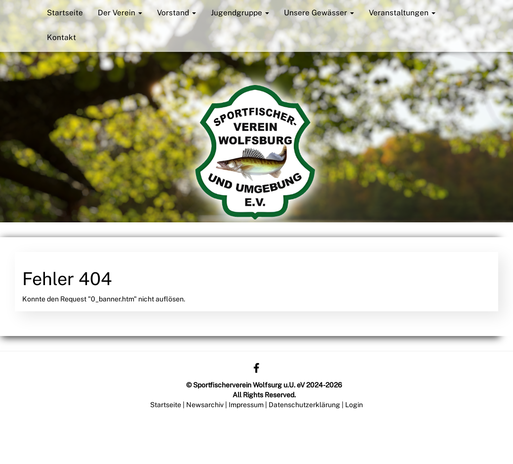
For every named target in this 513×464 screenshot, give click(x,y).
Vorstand (176, 12)
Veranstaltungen (402, 12)
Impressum (246, 405)
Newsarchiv (205, 405)
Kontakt (61, 37)
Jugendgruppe (240, 12)
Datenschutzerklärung (304, 405)
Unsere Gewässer (319, 12)
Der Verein (120, 12)
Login (354, 405)
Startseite (65, 12)
